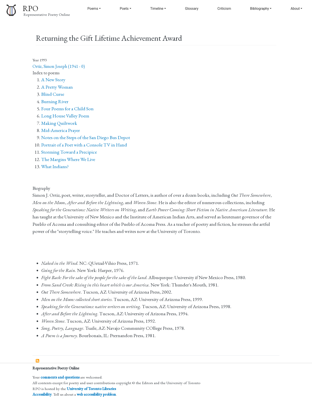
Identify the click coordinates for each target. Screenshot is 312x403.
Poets (124, 8)
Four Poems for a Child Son (67, 109)
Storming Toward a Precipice (69, 152)
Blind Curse (52, 94)
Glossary (191, 8)
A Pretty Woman (57, 87)
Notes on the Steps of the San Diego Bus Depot (85, 137)
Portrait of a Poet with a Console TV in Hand (84, 145)
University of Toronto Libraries (91, 388)
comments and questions (60, 377)
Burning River (54, 101)
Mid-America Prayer (60, 130)
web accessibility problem (96, 394)
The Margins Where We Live (68, 159)
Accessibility (42, 394)
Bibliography (259, 8)
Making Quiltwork (59, 123)
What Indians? (55, 166)
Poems (92, 8)
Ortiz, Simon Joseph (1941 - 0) (58, 66)
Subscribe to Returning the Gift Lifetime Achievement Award (38, 361)
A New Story (53, 79)
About (295, 8)
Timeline (156, 8)
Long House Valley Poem (65, 116)
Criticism (224, 8)
